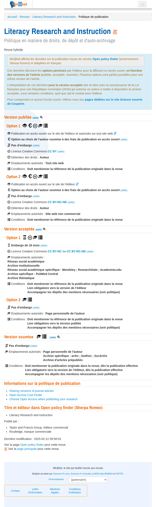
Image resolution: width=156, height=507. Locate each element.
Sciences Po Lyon (61, 474)
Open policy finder (105, 59)
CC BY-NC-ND (57, 202)
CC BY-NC (55, 251)
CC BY (52, 151)
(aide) (36, 117)
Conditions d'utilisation (75, 491)
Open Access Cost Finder (25, 395)
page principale (27, 448)
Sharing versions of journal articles (31, 391)
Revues (24, 16)
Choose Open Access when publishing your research (43, 399)
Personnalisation (56, 479)
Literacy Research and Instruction (54, 16)
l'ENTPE (119, 474)
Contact (15, 490)
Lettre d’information (35, 491)
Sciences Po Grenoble (81, 474)
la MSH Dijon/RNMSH (102, 474)
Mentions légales (55, 491)
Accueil (12, 16)
